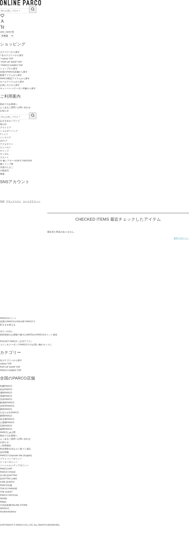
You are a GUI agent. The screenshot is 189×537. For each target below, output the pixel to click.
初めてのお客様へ (9, 104)
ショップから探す (9, 68)
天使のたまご (6, 167)
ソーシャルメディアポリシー (14, 465)
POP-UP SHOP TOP (10, 367)
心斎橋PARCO (7, 422)
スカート (4, 157)
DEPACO (4, 508)
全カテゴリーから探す (11, 360)
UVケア (3, 141)
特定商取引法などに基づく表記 (15, 449)
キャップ (4, 150)
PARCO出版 (6, 485)
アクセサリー (6, 144)
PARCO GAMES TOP (10, 370)
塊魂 (2, 174)
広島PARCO (6, 425)
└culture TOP (6, 58)
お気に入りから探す (10, 85)
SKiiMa (3, 498)
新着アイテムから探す (11, 75)
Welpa (3, 501)
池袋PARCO (6, 396)
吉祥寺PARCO (7, 406)
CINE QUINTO (7, 482)
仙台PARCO (6, 389)
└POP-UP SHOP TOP (11, 62)
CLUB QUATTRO (8, 475)
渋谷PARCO (6, 399)
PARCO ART (6, 468)
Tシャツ (4, 134)
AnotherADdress (8, 511)
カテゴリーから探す (10, 52)
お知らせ (4, 110)
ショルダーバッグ (9, 131)
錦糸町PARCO (7, 402)
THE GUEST (6, 492)
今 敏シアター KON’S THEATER (16, 160)
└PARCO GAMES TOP (11, 65)
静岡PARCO (6, 415)
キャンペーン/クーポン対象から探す (18, 88)
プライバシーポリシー (11, 458)
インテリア (5, 137)
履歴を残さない (181, 238)
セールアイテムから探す (12, 81)
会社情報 (4, 452)
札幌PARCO (6, 386)
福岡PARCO (6, 429)
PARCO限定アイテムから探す (15, 78)
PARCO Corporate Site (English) (16, 455)
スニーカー (5, 147)
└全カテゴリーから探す (12, 55)
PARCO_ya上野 (8, 432)
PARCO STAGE (8, 472)
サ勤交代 (4, 170)
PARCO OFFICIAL (9, 495)
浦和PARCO (6, 392)
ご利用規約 (5, 445)
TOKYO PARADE (8, 488)
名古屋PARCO (7, 419)
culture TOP (6, 363)
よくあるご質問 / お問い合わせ (15, 107)
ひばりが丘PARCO (9, 412)
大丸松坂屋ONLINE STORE (13, 505)
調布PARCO (6, 409)
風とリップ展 (6, 164)
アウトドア (5, 127)
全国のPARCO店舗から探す (14, 72)
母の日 (3, 124)
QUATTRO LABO (8, 478)
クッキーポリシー (9, 462)
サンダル (4, 154)
